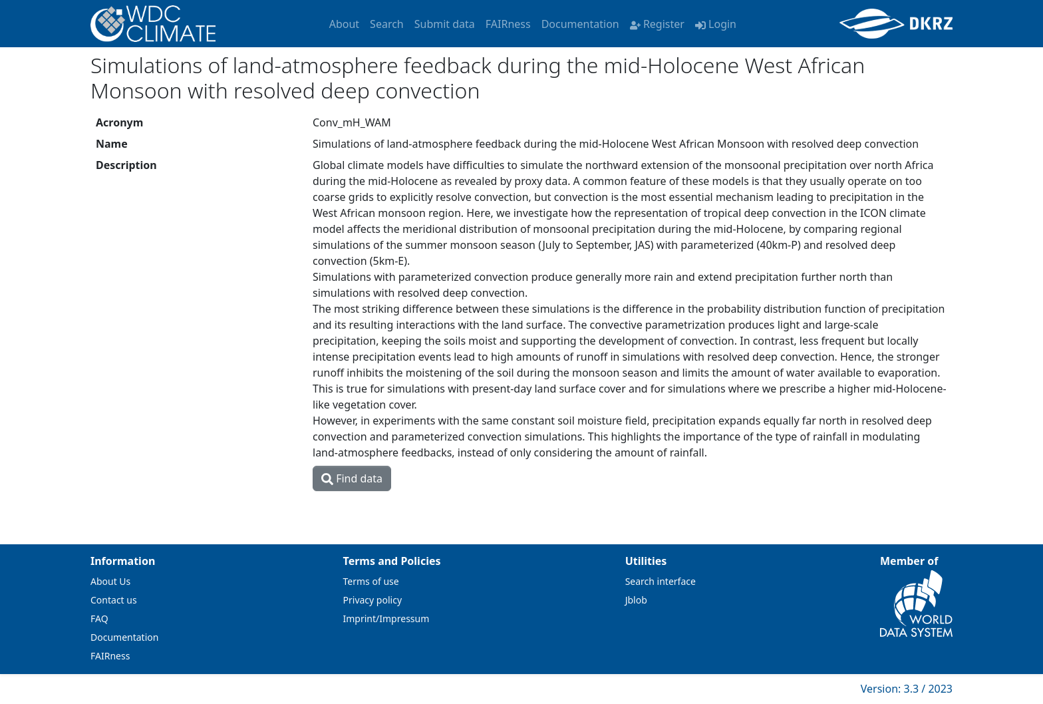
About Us (110, 581)
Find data (351, 478)
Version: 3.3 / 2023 (907, 688)
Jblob (636, 600)
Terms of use (371, 581)
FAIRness (508, 24)
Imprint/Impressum (386, 618)
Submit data (444, 24)
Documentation (580, 24)
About (344, 24)
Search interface (660, 581)
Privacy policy (372, 600)
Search (387, 24)
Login (715, 24)
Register (657, 24)
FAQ (99, 618)
